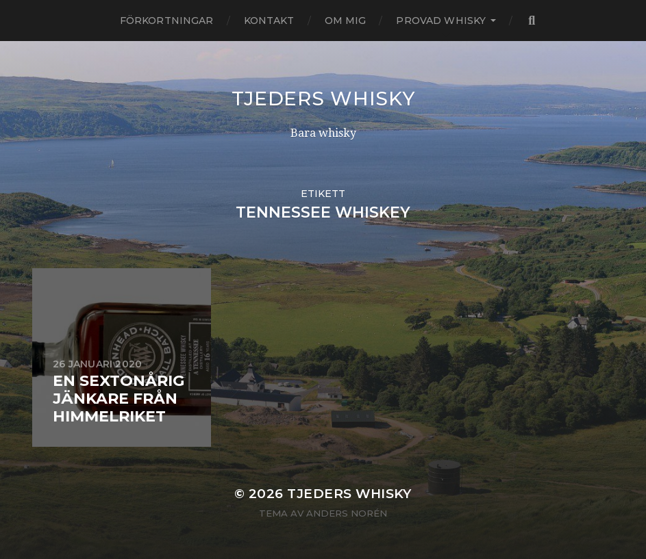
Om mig (346, 20)
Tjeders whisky (323, 98)
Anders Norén (346, 513)
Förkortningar (167, 20)
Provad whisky (441, 20)
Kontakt (269, 20)
